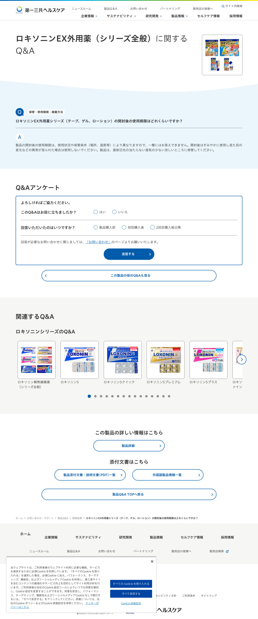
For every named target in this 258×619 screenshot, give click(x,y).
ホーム (19, 518)
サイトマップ (209, 585)
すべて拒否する (131, 593)
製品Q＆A (139, 6)
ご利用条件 (188, 585)
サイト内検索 (232, 6)
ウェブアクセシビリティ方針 (159, 585)
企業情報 (89, 14)
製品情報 (179, 14)
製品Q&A (63, 518)
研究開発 (154, 14)
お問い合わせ (158, 6)
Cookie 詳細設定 (131, 603)
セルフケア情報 (208, 14)
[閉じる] (152, 561)
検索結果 (77, 518)
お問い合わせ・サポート (40, 518)
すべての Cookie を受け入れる (131, 584)
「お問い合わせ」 (98, 242)
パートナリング (182, 6)
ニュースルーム (118, 6)
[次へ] (241, 359)
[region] (81, 585)
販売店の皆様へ (207, 6)
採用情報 (235, 14)
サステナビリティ (121, 14)
